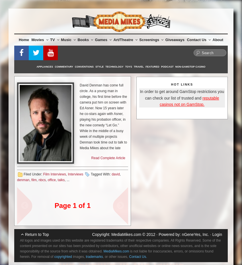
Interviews (75, 174)
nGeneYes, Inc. (195, 234)
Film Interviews (54, 174)
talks (61, 180)
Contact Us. (138, 257)
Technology (114, 66)
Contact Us (199, 40)
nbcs (42, 180)
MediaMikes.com (126, 234)
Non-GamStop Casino (190, 66)
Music (68, 40)
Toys (128, 66)
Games (103, 40)
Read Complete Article (108, 158)
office (52, 180)
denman (23, 180)
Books (85, 40)
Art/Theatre (125, 40)
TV (54, 40)
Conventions (84, 66)
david (116, 174)
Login (217, 234)
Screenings (151, 40)
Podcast (167, 66)
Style (99, 66)
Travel (139, 66)
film (34, 180)
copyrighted (63, 257)
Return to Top (37, 234)
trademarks (94, 257)
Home (24, 40)
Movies (40, 40)
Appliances (45, 66)
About (218, 40)
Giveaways (174, 40)
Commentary (64, 66)
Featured (152, 66)
